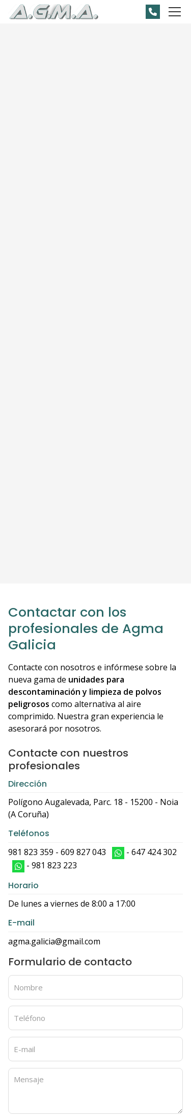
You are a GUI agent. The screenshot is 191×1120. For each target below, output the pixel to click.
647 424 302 (154, 852)
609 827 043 (83, 852)
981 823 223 (54, 865)
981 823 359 (30, 852)
